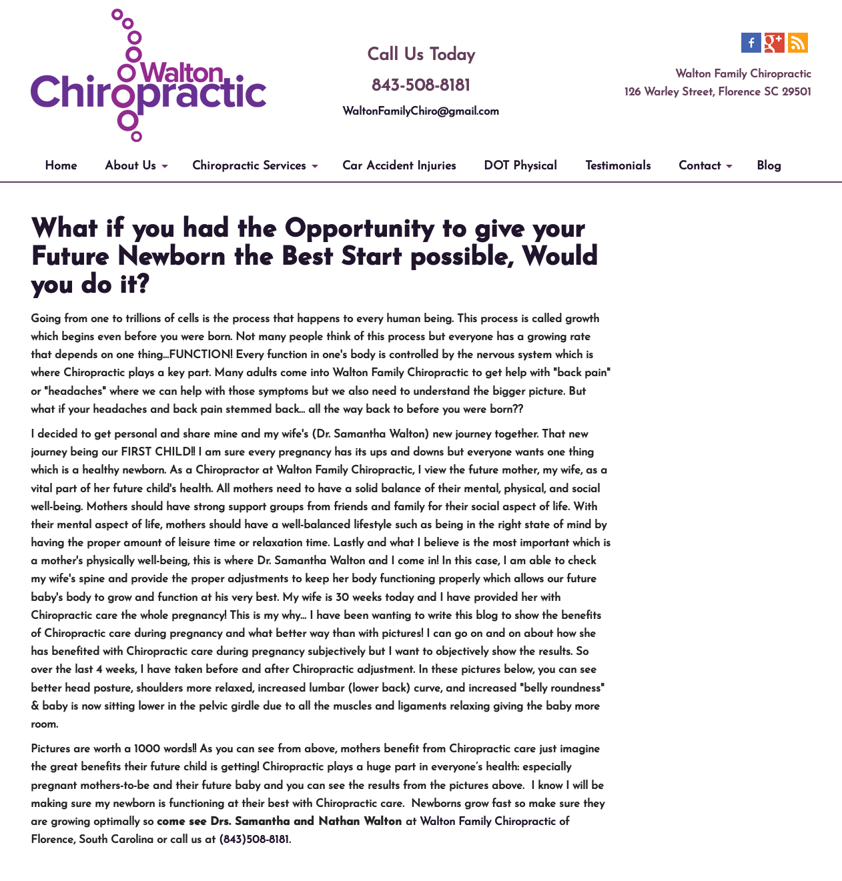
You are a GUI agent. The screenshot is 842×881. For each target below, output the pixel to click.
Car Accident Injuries (399, 166)
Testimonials (618, 166)
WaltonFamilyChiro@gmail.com (420, 111)
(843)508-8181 (254, 840)
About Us (130, 166)
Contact (700, 166)
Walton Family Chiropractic (488, 822)
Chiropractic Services (249, 166)
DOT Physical (520, 166)
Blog (769, 166)
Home (61, 166)
